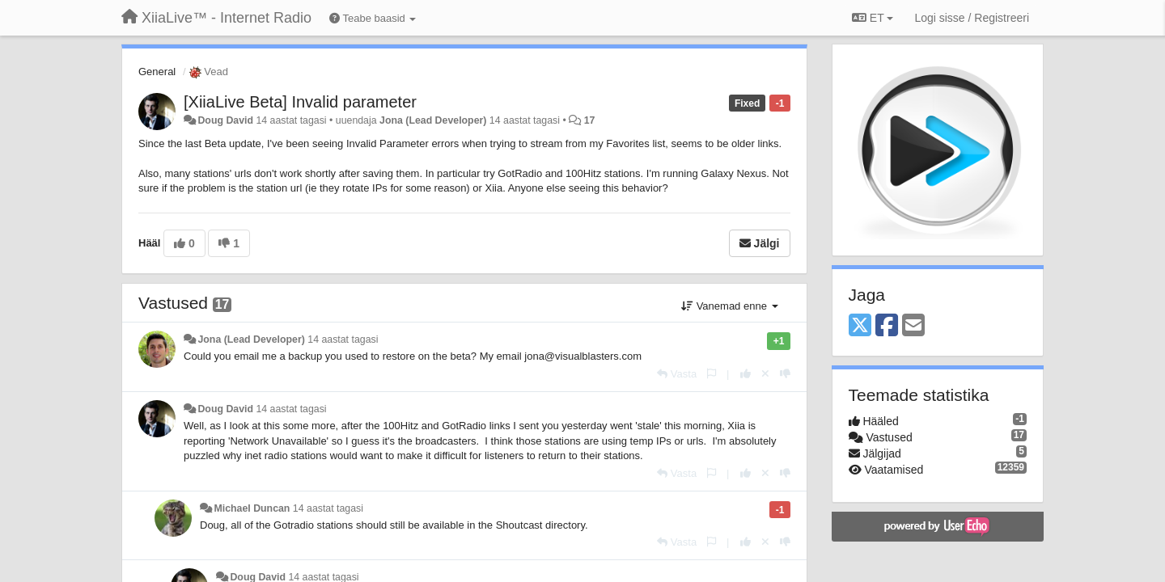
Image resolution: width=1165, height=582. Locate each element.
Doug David (225, 120)
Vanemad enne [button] (729, 306)
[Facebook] (886, 326)
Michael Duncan (252, 508)
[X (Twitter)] (860, 326)
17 (589, 120)
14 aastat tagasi (342, 339)
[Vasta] (677, 374)
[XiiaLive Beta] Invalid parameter (300, 102)
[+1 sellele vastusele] (745, 374)
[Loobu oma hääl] (765, 374)
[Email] (913, 326)
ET (872, 17)
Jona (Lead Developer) (432, 120)
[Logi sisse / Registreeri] (972, 18)
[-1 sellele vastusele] (785, 374)
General (157, 71)
